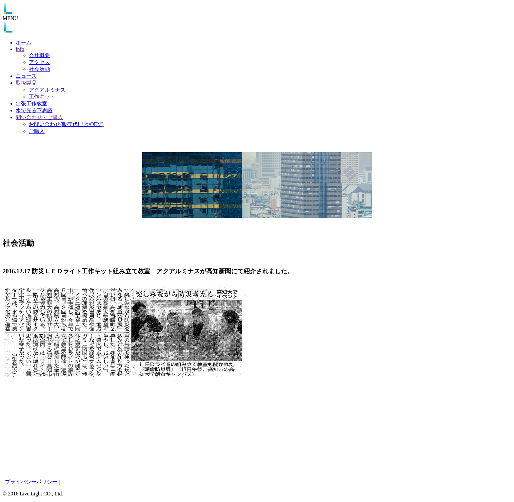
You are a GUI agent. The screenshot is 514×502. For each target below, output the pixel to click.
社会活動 (39, 69)
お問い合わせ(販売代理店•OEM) (66, 124)
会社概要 (39, 55)
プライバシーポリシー (31, 482)
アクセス (39, 62)
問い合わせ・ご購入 (39, 117)
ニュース (26, 76)
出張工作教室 (31, 103)
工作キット (42, 96)
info (20, 49)
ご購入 (37, 131)
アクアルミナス (47, 90)
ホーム (23, 42)
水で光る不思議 (34, 110)
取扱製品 (26, 83)
